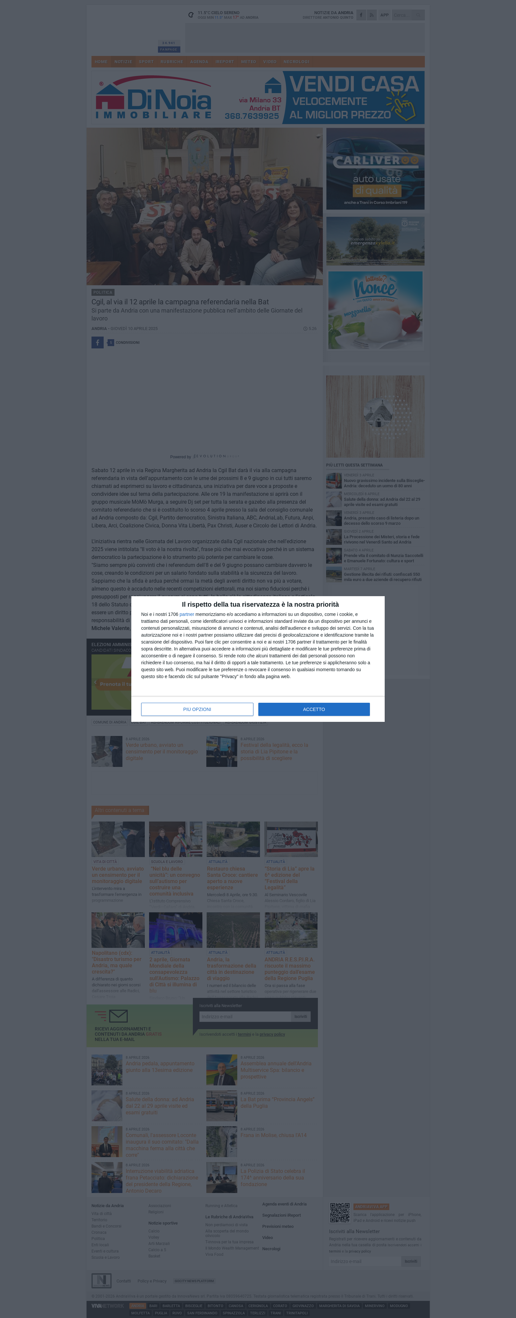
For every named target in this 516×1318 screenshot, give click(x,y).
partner (187, 614)
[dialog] (258, 659)
